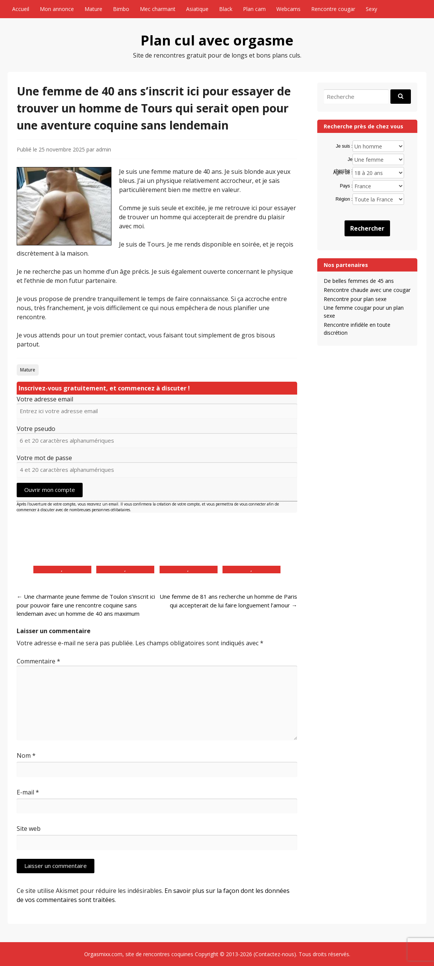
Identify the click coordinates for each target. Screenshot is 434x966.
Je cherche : (343, 160)
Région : (344, 199)
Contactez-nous (274, 954)
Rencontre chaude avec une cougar (367, 289)
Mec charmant (157, 8)
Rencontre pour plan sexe (355, 299)
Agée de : (343, 172)
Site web (29, 828)
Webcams (288, 8)
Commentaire (38, 661)
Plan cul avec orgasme (217, 40)
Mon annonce (57, 8)
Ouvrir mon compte (49, 489)
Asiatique (197, 8)
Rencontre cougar (333, 8)
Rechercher (367, 228)
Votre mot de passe (44, 458)
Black (225, 8)
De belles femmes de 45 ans (359, 280)
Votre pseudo (36, 428)
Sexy (371, 8)
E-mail (28, 792)
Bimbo (121, 8)
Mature (93, 8)
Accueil (20, 8)
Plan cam (254, 8)
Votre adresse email (45, 399)
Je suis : (344, 146)
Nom (26, 755)
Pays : (346, 186)
